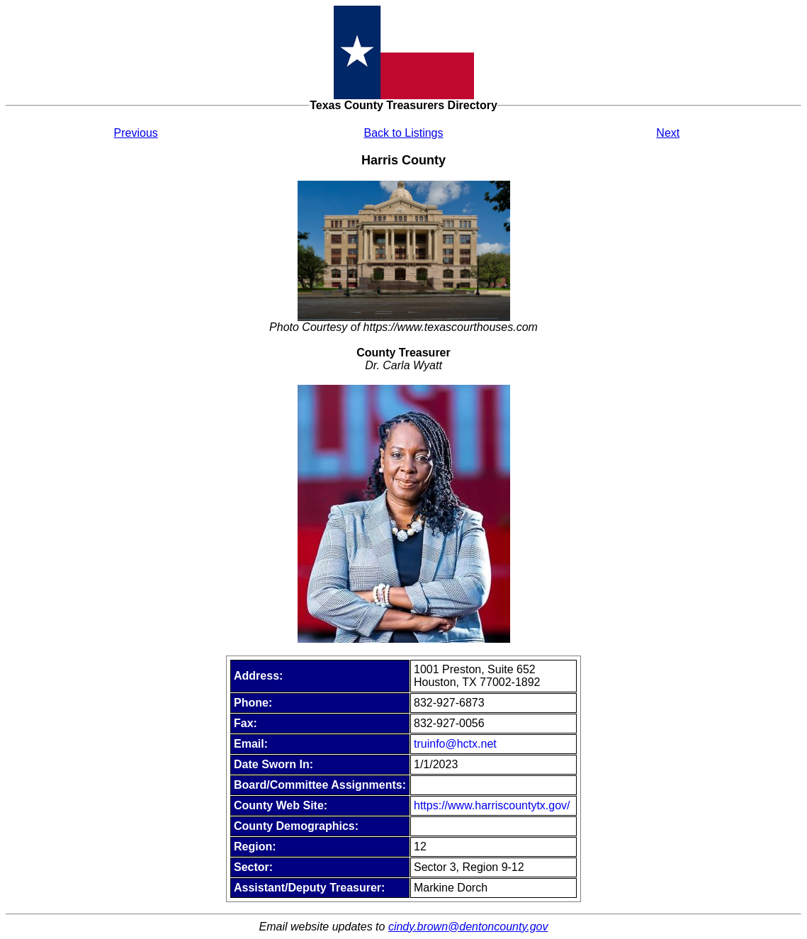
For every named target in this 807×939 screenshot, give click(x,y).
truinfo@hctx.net (455, 744)
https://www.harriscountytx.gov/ (492, 805)
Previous (136, 133)
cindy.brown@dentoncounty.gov (468, 927)
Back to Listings (403, 133)
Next (667, 133)
